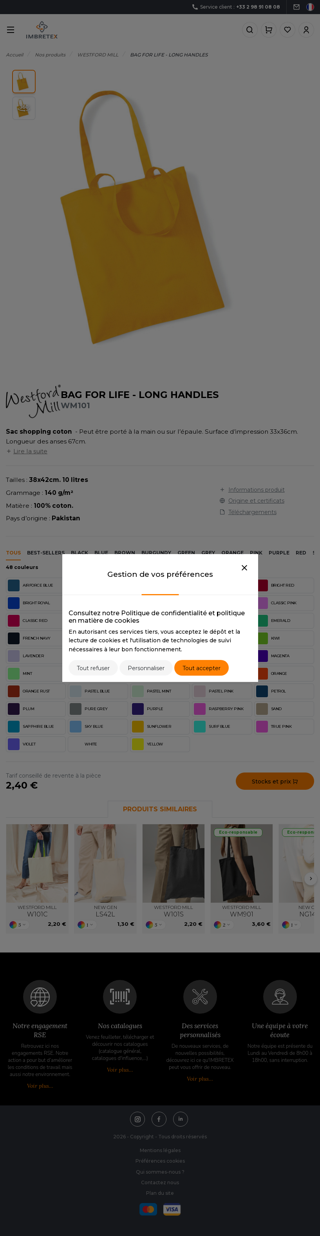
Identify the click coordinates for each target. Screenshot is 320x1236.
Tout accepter (202, 668)
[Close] (244, 568)
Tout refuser (93, 668)
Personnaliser (146, 668)
